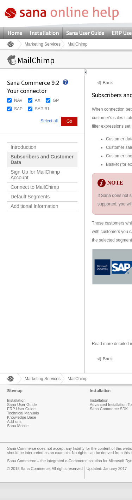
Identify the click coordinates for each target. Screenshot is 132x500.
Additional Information (34, 206)
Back (108, 83)
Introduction (23, 147)
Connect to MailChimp (35, 187)
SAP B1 (42, 108)
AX (37, 100)
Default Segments (30, 196)
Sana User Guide (85, 32)
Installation (44, 32)
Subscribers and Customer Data (42, 159)
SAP (18, 108)
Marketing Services (43, 44)
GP (56, 100)
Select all (49, 120)
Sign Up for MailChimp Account (35, 174)
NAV (18, 100)
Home (14, 32)
